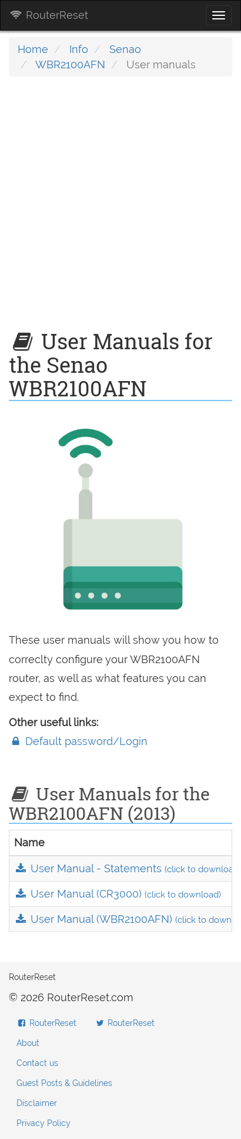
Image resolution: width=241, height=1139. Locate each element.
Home (33, 49)
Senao (125, 49)
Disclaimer (36, 1103)
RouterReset (48, 15)
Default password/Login (78, 741)
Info (78, 49)
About (27, 1043)
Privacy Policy (43, 1123)
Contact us (37, 1063)
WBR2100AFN (70, 64)
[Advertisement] (120, 209)
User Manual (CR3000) (117, 894)
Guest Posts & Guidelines (64, 1083)
